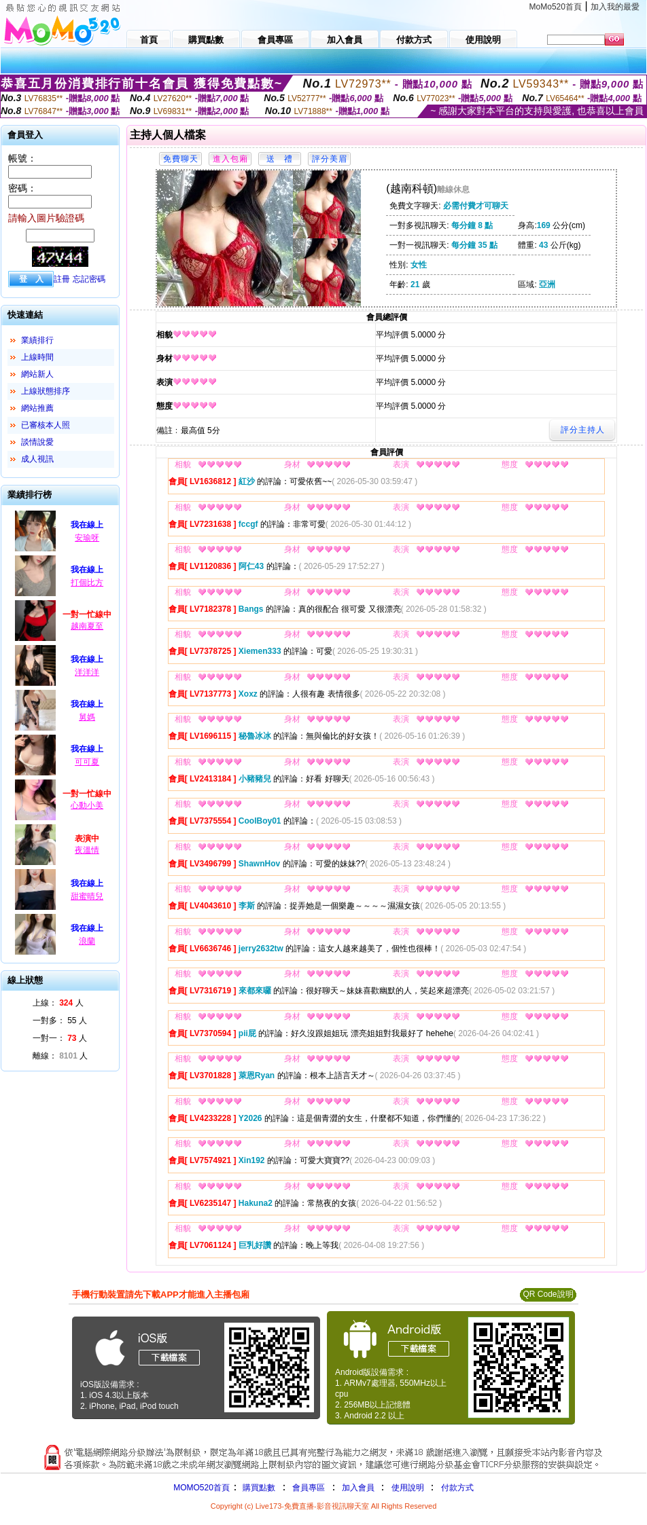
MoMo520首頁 (555, 7)
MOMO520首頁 (201, 1487)
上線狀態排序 (45, 391)
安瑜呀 (87, 538)
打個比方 (87, 582)
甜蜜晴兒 (87, 896)
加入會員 (358, 1487)
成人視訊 (37, 459)
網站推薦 (37, 408)
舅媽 (87, 717)
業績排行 (37, 340)
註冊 (62, 279)
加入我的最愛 (615, 7)
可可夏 (87, 762)
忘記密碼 (89, 279)
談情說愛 (37, 442)
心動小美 (87, 805)
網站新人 (37, 374)
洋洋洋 (87, 672)
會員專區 (308, 1487)
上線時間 (37, 357)
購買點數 (258, 1487)
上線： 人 (58, 1003)
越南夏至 (87, 626)
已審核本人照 (45, 425)
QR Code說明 (548, 1294)
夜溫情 (87, 850)
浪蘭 (87, 941)
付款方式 (457, 1487)
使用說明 (407, 1487)
